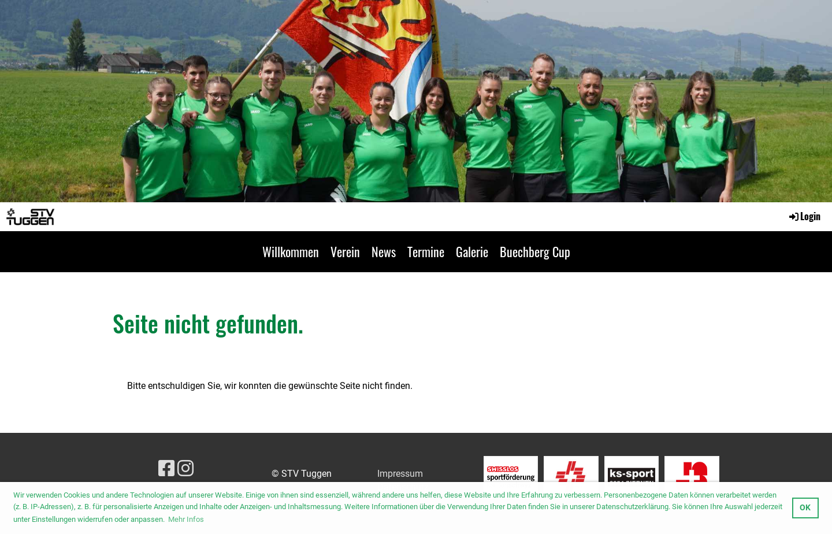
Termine (425, 251)
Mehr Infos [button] (186, 519)
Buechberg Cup (535, 251)
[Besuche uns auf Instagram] (185, 469)
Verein (345, 251)
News (384, 251)
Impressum (400, 473)
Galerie (472, 251)
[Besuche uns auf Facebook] (166, 469)
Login (804, 216)
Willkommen (290, 251)
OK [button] (805, 508)
